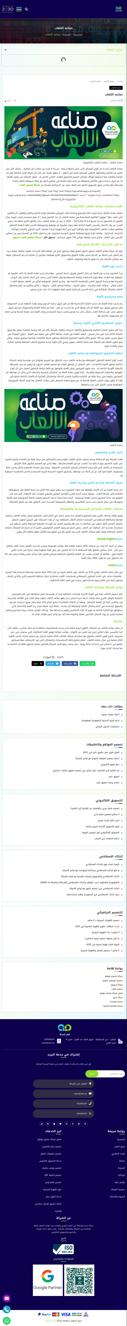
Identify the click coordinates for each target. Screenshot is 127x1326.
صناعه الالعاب (109, 81)
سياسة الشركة (118, 1189)
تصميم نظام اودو (53, 1182)
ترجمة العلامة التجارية (113, 1006)
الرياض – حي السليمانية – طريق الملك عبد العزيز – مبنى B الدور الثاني (91, 1041)
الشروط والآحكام (117, 1196)
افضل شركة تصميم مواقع (49, 1139)
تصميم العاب (117, 989)
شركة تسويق (117, 985)
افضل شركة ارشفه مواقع (111, 993)
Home (120, 81)
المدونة (67, 34)
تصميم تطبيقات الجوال (112, 980)
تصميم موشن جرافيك (51, 1168)
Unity (112, 565)
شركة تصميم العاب (30, 185)
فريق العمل (119, 1146)
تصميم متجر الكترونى (51, 1146)
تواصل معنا (120, 1182)
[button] (26, 9)
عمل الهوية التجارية (52, 1189)
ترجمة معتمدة (116, 1001)
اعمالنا (122, 1161)
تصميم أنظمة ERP (53, 1175)
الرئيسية (77, 34)
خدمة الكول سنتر (53, 1196)
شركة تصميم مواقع (114, 976)
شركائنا (121, 1175)
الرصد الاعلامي (118, 1153)
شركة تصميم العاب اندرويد (26, 237)
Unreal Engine (106, 538)
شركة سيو (118, 997)
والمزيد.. (57, 1211)
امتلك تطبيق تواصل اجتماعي (48, 1203)
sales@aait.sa (48, 1043)
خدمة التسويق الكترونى (50, 1161)
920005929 (49, 1039)
